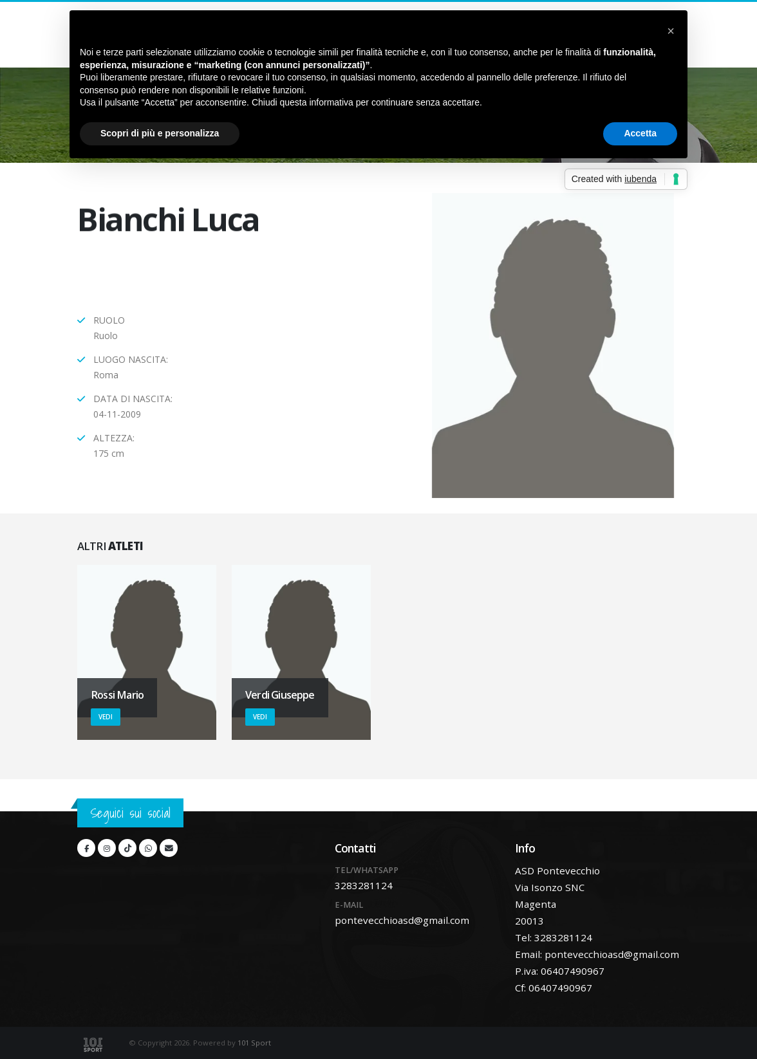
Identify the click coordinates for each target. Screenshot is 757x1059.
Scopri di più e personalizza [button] (159, 133)
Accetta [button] (640, 133)
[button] (670, 31)
